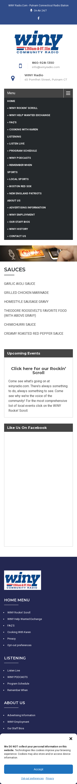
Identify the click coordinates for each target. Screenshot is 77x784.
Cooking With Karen (23, 129)
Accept (38, 769)
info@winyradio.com (46, 67)
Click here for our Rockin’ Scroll (38, 370)
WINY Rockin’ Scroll (23, 108)
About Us (13, 200)
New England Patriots (25, 193)
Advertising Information (27, 207)
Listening (14, 136)
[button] (71, 739)
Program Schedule (23, 150)
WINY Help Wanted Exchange (29, 115)
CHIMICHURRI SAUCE (20, 325)
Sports (12, 172)
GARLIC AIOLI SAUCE (19, 284)
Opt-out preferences (32, 778)
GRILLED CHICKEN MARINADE (26, 293)
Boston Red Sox (20, 186)
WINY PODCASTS (20, 157)
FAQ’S (12, 122)
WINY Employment (22, 214)
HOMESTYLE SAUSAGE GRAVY (26, 302)
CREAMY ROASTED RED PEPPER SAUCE (33, 334)
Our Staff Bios (19, 221)
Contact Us (17, 236)
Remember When (20, 165)
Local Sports (19, 179)
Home (11, 101)
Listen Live (16, 143)
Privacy (50, 778)
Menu (11, 93)
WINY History (18, 228)
